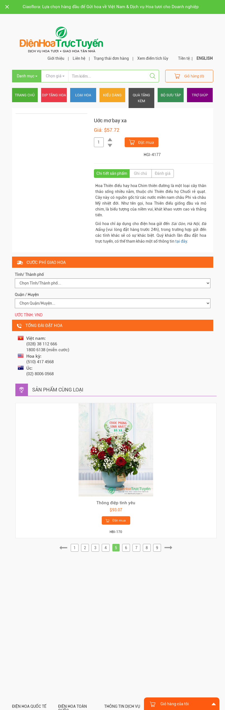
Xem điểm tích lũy (152, 58)
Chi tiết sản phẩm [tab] (111, 173)
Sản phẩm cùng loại (57, 390)
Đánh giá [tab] (162, 173)
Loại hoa (83, 95)
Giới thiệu (56, 58)
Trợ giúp (200, 95)
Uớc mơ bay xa (110, 120)
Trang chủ (25, 95)
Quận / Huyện (27, 294)
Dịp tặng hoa (54, 95)
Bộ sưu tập (171, 95)
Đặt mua (141, 142)
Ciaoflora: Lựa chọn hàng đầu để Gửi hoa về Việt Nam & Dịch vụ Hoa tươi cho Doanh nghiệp (111, 6)
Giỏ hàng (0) (189, 76)
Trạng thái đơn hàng (111, 58)
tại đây (181, 241)
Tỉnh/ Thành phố (29, 274)
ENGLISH (204, 58)
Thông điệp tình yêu (115, 502)
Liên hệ (79, 58)
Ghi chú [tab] (140, 173)
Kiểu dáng (112, 95)
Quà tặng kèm (141, 98)
